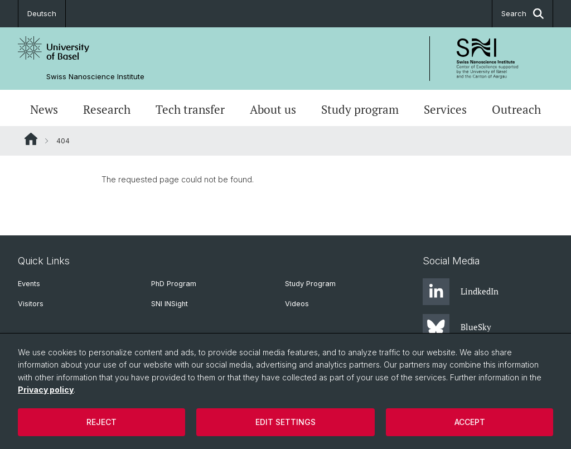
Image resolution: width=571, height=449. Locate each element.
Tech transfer (190, 109)
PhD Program (173, 283)
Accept (469, 422)
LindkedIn (461, 291)
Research (106, 109)
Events (29, 283)
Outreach (516, 109)
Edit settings (285, 422)
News (44, 109)
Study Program (310, 283)
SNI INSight (169, 304)
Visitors (30, 304)
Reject (101, 422)
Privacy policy (46, 389)
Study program (360, 109)
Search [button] (522, 13)
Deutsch (41, 13)
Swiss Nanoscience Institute (95, 77)
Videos (297, 304)
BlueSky (457, 327)
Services (445, 109)
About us (273, 109)
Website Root (31, 139)
